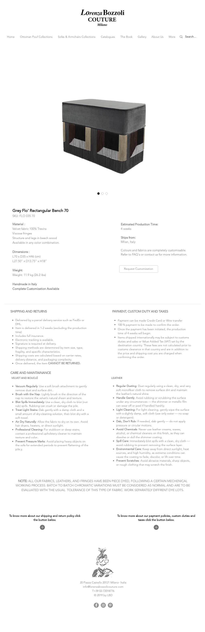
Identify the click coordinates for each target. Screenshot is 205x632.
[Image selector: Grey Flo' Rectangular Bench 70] (99, 193)
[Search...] (193, 37)
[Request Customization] (138, 269)
